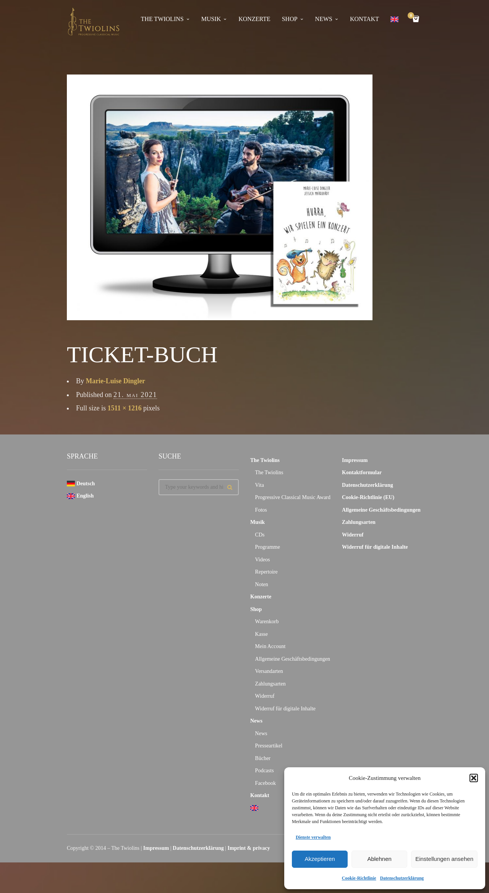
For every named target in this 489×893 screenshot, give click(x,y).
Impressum (355, 460)
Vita (259, 485)
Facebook (265, 783)
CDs (260, 535)
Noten (261, 584)
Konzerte (254, 19)
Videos (262, 559)
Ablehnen (379, 859)
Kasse (261, 634)
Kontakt (364, 19)
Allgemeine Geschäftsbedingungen (292, 659)
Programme (267, 547)
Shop (290, 19)
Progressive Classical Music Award (292, 497)
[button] (474, 778)
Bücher (262, 758)
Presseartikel (269, 746)
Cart (412, 16)
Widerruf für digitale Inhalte (285, 708)
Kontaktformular (362, 472)
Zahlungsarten (270, 684)
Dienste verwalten (313, 837)
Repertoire (266, 572)
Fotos (261, 510)
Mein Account (270, 646)
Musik (211, 19)
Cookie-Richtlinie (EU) (368, 497)
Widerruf (265, 696)
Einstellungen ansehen (444, 859)
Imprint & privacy (249, 848)
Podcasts (264, 770)
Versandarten (269, 671)
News (323, 19)
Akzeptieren (319, 859)
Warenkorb (267, 621)
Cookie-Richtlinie (359, 878)
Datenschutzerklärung (402, 878)
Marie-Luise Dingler (116, 381)
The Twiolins (162, 19)
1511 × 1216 (125, 408)
